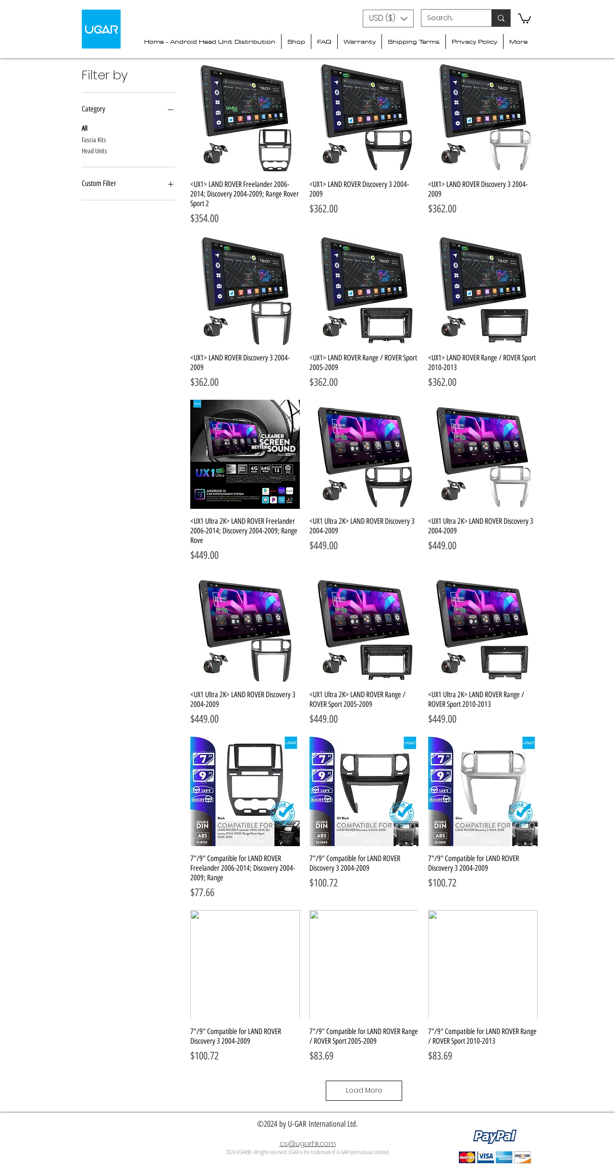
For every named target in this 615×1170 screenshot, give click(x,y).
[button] (388, 18)
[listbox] (388, 18)
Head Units (94, 150)
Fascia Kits (94, 139)
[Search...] (449, 18)
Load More (364, 1090)
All (84, 128)
